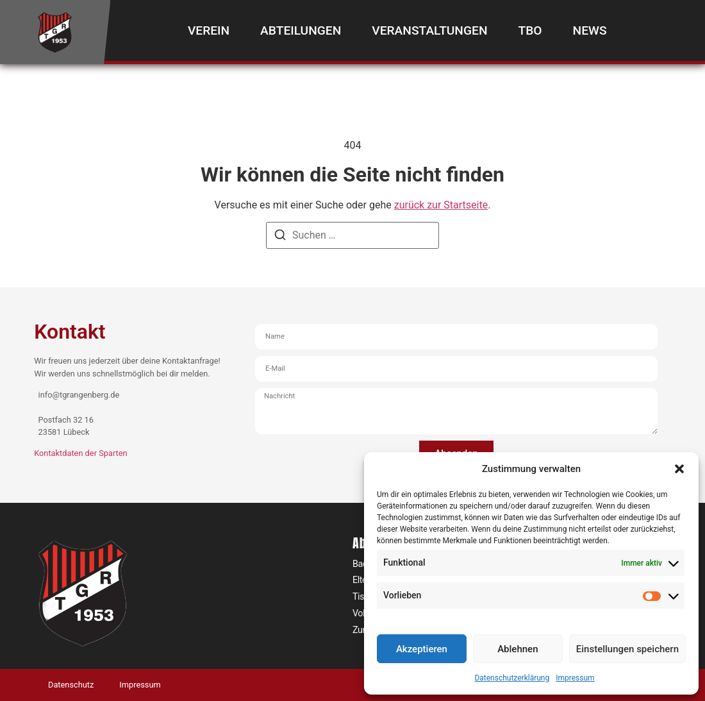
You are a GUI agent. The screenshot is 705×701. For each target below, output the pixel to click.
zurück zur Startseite (441, 205)
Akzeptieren (421, 649)
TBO (530, 30)
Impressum (575, 677)
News (590, 30)
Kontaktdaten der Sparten (80, 453)
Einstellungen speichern (627, 649)
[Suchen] (280, 237)
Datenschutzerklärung (511, 677)
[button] (679, 468)
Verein (208, 30)
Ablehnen (517, 649)
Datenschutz (71, 684)
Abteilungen (300, 30)
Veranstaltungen (429, 30)
